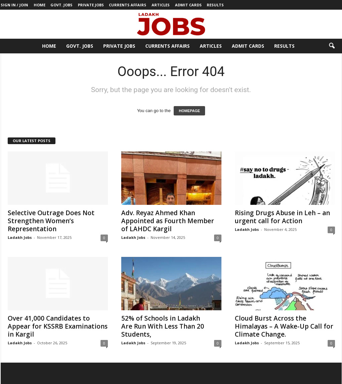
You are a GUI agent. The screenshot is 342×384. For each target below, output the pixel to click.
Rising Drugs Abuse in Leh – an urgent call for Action (282, 217)
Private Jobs (91, 4)
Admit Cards (188, 4)
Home (39, 4)
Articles (161, 4)
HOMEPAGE (189, 111)
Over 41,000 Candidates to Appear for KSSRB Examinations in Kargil (58, 326)
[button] (331, 46)
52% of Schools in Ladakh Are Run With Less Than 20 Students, (162, 326)
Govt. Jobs (61, 4)
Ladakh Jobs (20, 237)
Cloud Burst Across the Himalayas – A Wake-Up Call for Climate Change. (284, 326)
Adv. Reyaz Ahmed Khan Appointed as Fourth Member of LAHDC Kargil (167, 221)
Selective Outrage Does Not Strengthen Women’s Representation (51, 221)
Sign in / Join (14, 4)
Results (215, 4)
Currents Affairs (127, 4)
